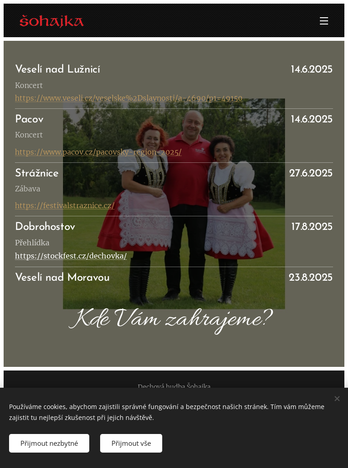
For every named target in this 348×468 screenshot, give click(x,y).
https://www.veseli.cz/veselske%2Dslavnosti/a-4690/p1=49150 (128, 97)
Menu (324, 20)
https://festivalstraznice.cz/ (65, 205)
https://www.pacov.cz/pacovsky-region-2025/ (98, 151)
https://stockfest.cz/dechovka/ (71, 255)
